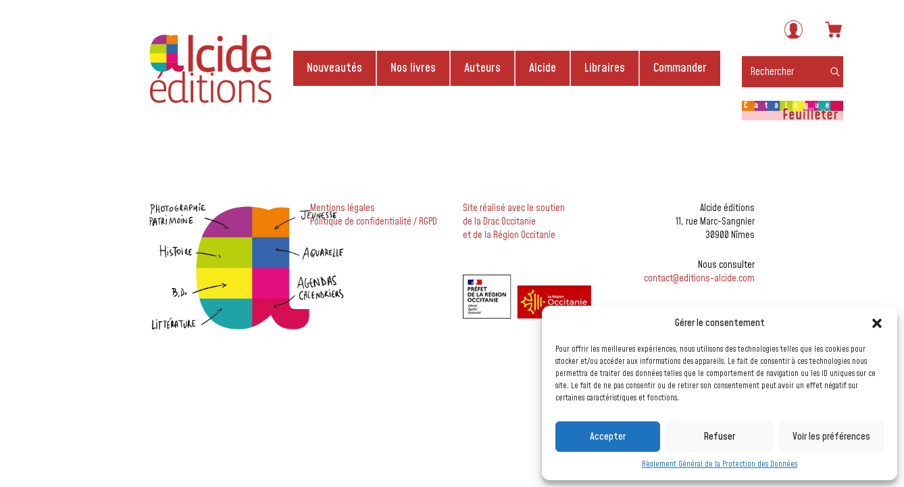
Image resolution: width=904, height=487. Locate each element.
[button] (877, 323)
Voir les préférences (831, 437)
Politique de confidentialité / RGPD (373, 222)
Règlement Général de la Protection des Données (719, 464)
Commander (680, 68)
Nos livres (413, 68)
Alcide (542, 68)
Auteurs (482, 68)
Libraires (604, 68)
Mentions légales (342, 208)
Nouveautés (334, 68)
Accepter (608, 437)
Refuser (719, 437)
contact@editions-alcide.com (699, 278)
